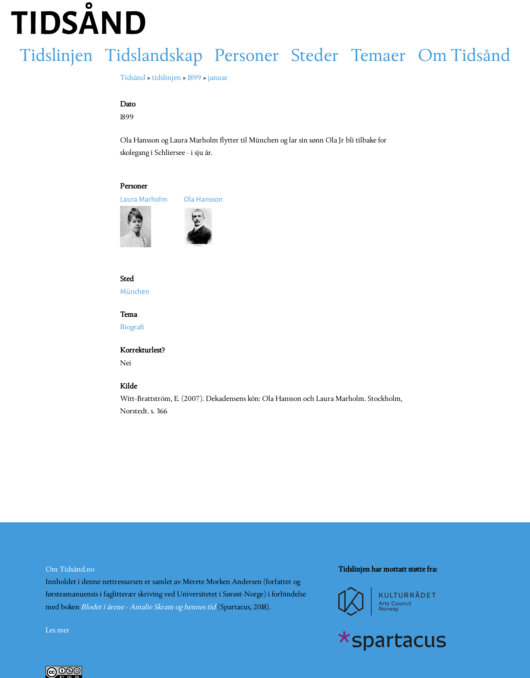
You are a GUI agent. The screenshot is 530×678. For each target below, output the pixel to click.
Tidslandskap (153, 57)
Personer (246, 57)
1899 (194, 78)
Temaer (378, 57)
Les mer (58, 631)
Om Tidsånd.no (70, 570)
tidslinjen (166, 78)
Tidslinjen (56, 57)
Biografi (132, 327)
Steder (315, 57)
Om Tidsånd (464, 57)
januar (218, 78)
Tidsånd (132, 78)
